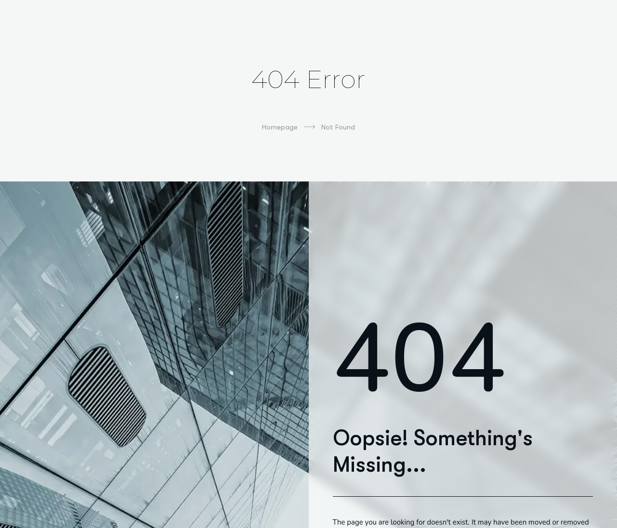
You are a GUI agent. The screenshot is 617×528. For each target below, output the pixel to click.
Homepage (288, 127)
